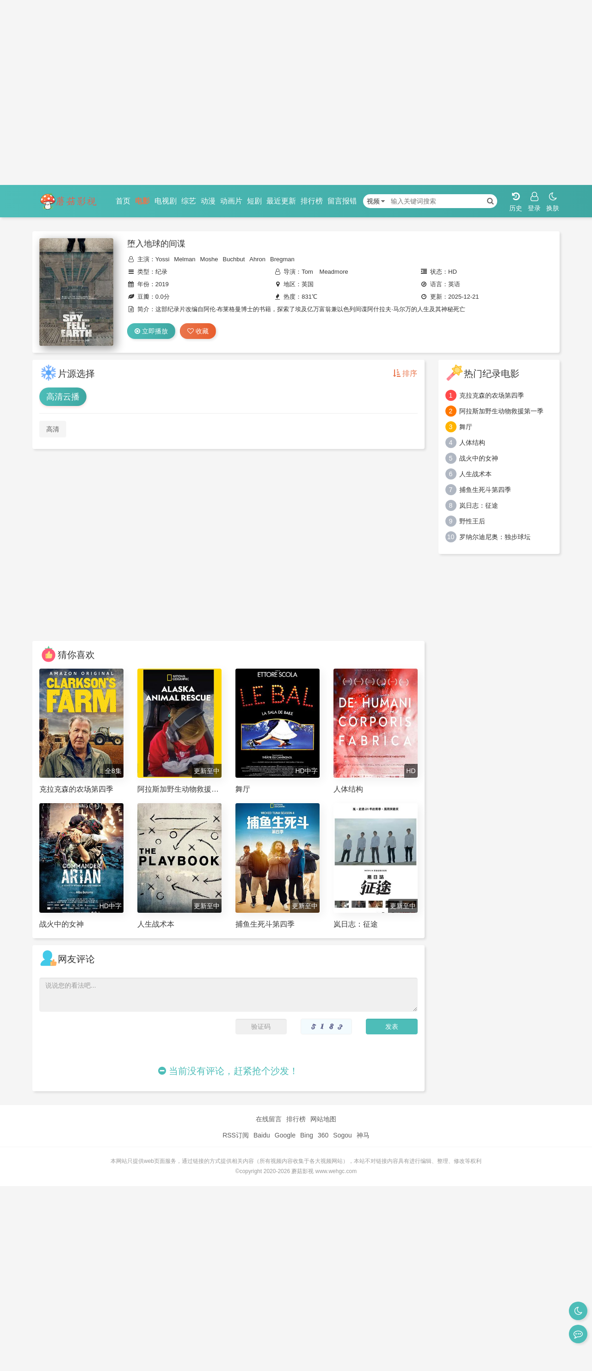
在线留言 (269, 1119)
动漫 (208, 201)
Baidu (261, 1135)
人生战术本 (475, 474)
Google (285, 1135)
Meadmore (334, 271)
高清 (52, 429)
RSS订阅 (235, 1135)
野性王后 (472, 521)
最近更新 (281, 201)
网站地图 (323, 1119)
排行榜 (312, 201)
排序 (405, 373)
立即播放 (151, 331)
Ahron (257, 259)
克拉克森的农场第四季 (491, 395)
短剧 (254, 201)
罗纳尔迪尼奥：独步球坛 (494, 537)
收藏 (198, 331)
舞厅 (465, 426)
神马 (363, 1135)
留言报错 (342, 201)
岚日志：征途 (478, 505)
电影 (142, 201)
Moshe (209, 259)
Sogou (342, 1135)
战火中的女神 (478, 458)
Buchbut (234, 259)
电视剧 (165, 201)
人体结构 (472, 442)
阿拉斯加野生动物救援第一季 (501, 411)
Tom (307, 271)
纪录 (161, 271)
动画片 (231, 201)
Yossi (162, 259)
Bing (306, 1135)
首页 (123, 201)
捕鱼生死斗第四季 (485, 489)
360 (323, 1135)
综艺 (188, 201)
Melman (184, 259)
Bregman (282, 259)
